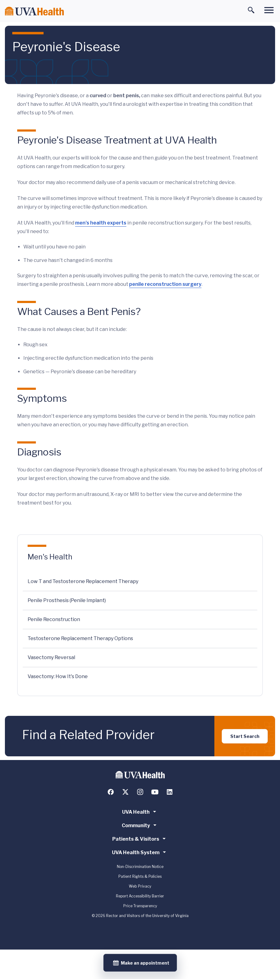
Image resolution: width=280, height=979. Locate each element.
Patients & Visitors (140, 838)
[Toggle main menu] (269, 10)
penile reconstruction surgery (165, 284)
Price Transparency (140, 906)
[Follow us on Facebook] (110, 792)
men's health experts (100, 223)
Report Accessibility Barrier (140, 896)
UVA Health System (140, 852)
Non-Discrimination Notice (140, 866)
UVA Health (140, 811)
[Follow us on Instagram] (140, 792)
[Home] (34, 11)
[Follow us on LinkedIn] (169, 792)
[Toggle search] (251, 10)
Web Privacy (140, 886)
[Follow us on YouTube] (155, 792)
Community (140, 825)
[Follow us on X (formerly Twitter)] (125, 792)
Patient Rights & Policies (140, 876)
